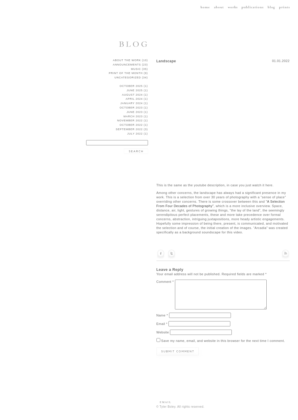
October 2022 (131, 124)
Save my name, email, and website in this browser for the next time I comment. (223, 340)
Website (162, 332)
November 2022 (130, 120)
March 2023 (133, 116)
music (136, 69)
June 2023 (135, 112)
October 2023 (131, 107)
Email (162, 324)
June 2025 (135, 90)
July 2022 (135, 133)
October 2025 (131, 86)
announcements (127, 64)
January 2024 (131, 103)
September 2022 (129, 129)
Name (162, 315)
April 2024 (134, 98)
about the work (127, 60)
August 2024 (132, 94)
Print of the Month (126, 73)
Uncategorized (128, 77)
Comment (165, 281)
